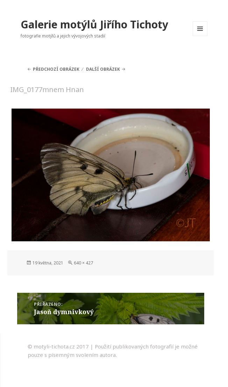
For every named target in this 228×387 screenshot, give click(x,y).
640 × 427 (83, 263)
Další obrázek (103, 69)
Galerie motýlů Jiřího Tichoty (94, 24)
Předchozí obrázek (56, 69)
